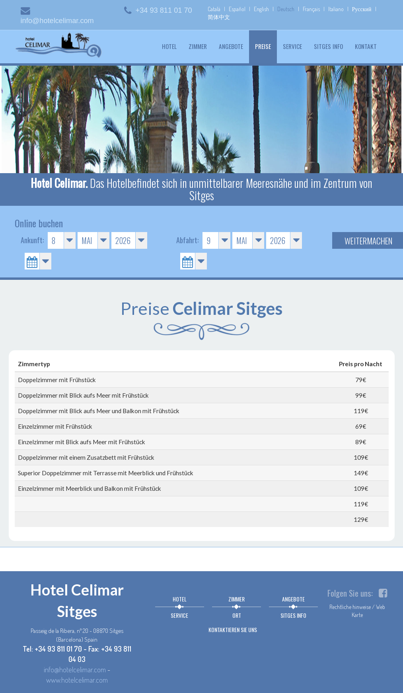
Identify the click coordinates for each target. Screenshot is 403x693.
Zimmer (198, 46)
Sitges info (328, 46)
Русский (362, 9)
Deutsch (285, 9)
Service (292, 46)
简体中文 (219, 17)
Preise (266, 46)
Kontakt (366, 46)
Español (237, 9)
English (261, 9)
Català (214, 9)
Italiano (336, 9)
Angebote (231, 46)
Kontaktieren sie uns (232, 629)
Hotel (169, 46)
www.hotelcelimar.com (77, 679)
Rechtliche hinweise (350, 606)
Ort (236, 615)
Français (311, 9)
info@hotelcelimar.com (75, 669)
